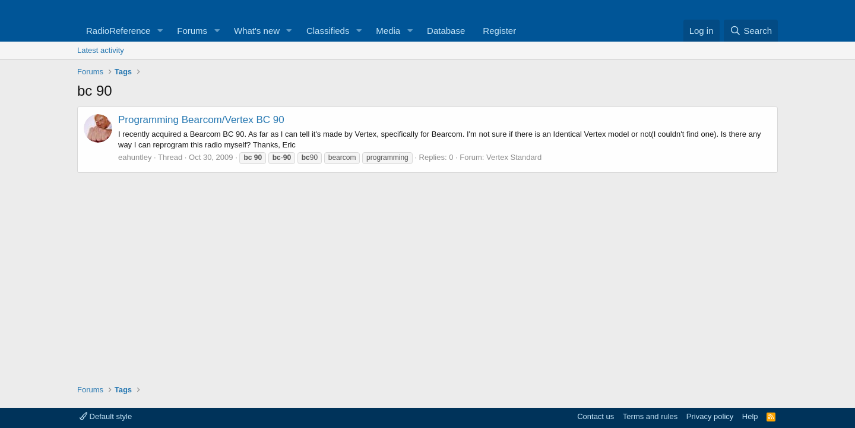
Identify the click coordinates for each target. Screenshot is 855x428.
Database (446, 31)
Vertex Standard (514, 157)
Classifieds (328, 31)
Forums (192, 31)
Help (750, 416)
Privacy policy (709, 416)
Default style (106, 416)
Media (388, 31)
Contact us (595, 416)
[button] (159, 31)
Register (499, 31)
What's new (257, 31)
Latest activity (100, 50)
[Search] (751, 31)
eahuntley (134, 157)
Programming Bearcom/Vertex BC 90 (201, 119)
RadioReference (118, 31)
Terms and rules (650, 416)
